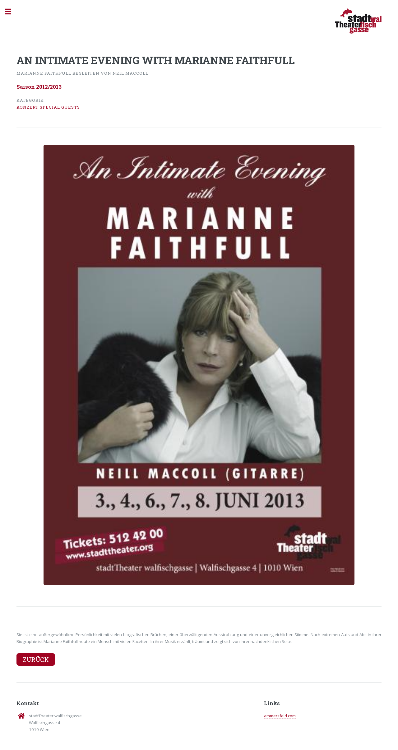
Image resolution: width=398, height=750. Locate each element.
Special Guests (60, 107)
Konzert (27, 107)
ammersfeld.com (280, 716)
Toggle (11, 11)
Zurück (36, 659)
